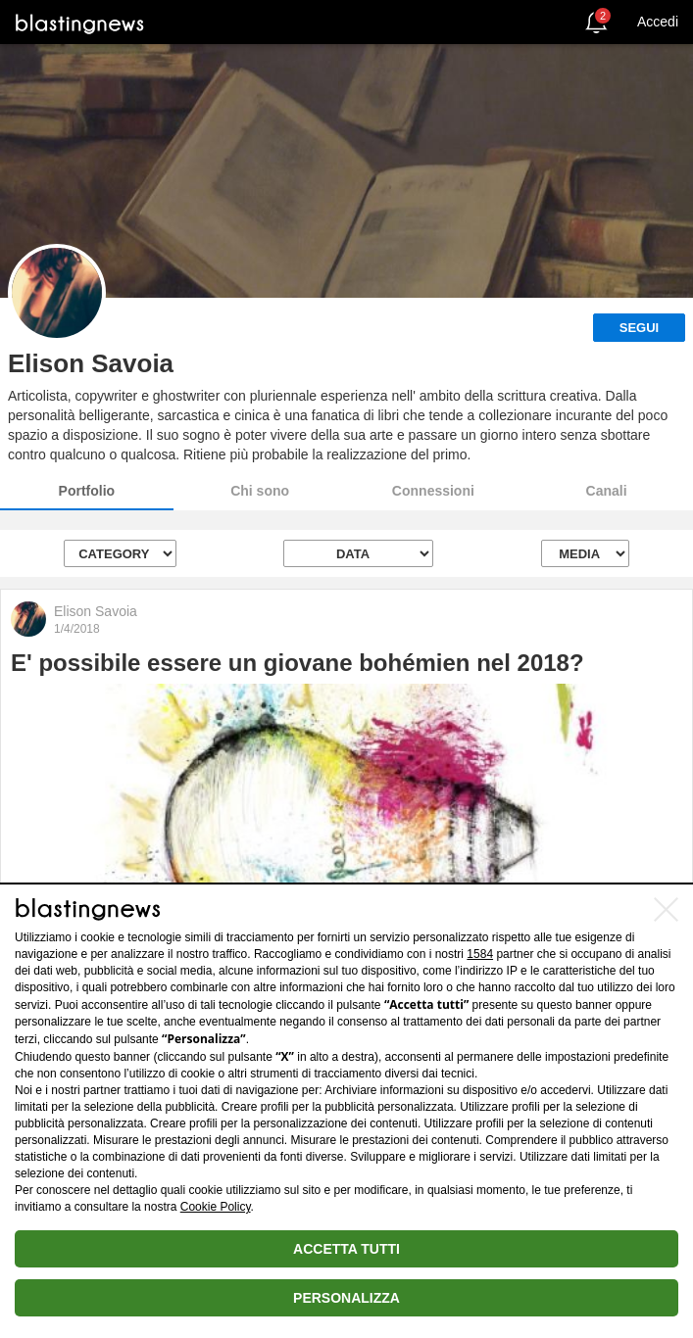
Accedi (657, 21)
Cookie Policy (215, 1207)
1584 (480, 954)
